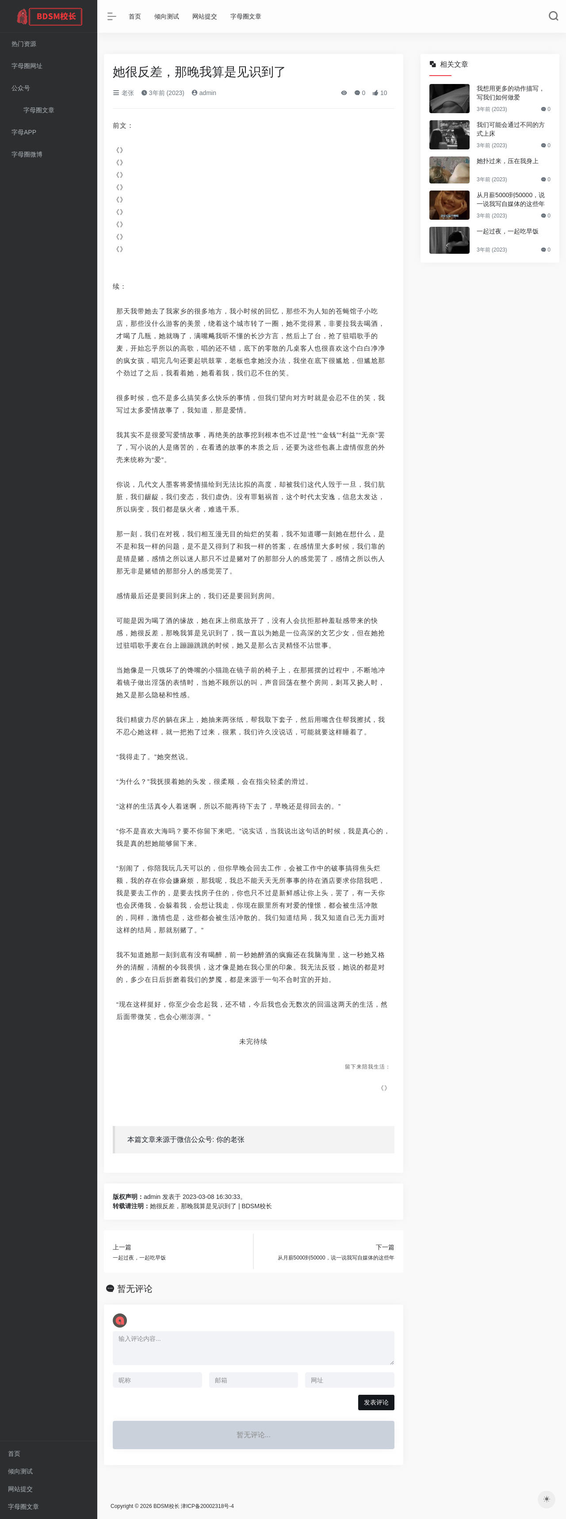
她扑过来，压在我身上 (508, 160)
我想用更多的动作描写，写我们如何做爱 (511, 93)
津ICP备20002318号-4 (207, 1506)
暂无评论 (135, 1289)
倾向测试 (20, 1471)
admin (203, 92)
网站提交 (20, 1488)
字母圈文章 (23, 1506)
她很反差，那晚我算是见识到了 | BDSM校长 (211, 1206)
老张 (123, 92)
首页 (14, 1453)
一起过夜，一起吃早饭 (508, 231)
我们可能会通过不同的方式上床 (511, 129)
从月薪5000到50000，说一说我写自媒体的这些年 (511, 199)
